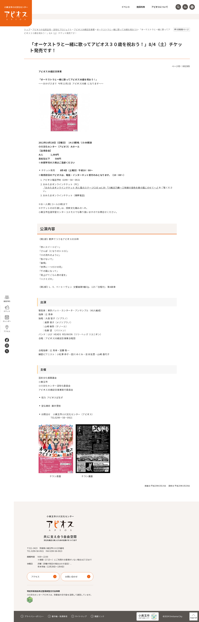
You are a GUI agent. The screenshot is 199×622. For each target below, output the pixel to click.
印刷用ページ (183, 29)
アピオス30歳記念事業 (84, 29)
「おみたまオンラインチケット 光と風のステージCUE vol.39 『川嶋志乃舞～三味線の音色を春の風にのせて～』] (101, 187)
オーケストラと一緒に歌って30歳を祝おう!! (117, 29)
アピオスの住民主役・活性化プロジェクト (52, 29)
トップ (27, 29)
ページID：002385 (181, 66)
